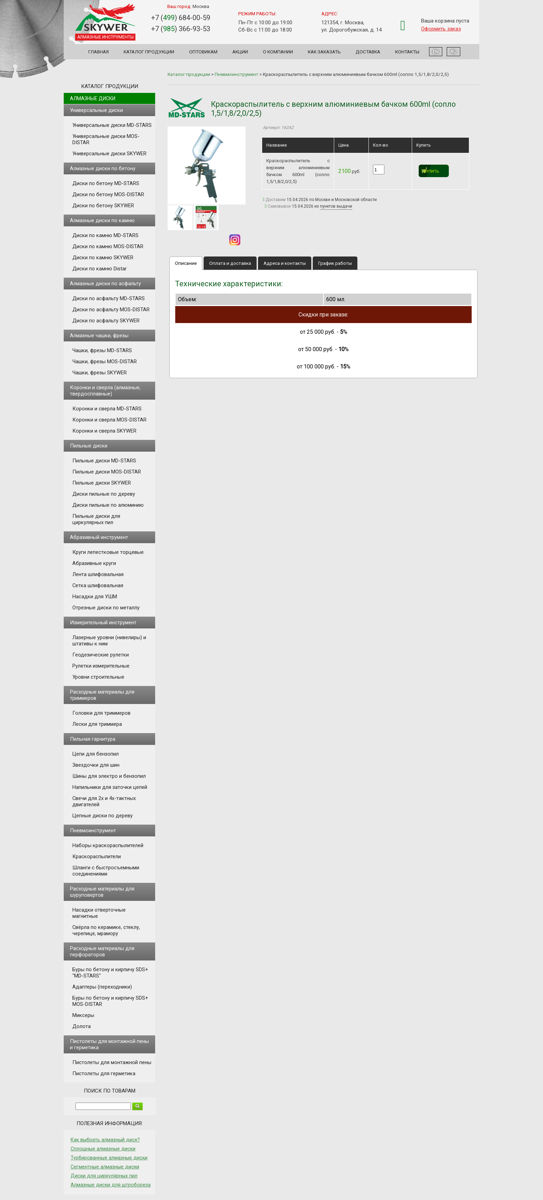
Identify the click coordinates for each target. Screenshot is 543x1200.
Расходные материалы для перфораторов (102, 951)
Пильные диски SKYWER (101, 483)
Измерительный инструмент (103, 622)
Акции (240, 51)
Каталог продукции (149, 51)
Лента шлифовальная (98, 574)
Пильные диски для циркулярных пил (96, 519)
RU (453, 51)
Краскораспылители (96, 856)
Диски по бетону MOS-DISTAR (108, 194)
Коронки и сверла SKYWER (104, 431)
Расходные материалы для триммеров (102, 695)
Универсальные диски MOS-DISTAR (106, 139)
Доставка (368, 51)
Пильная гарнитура (92, 739)
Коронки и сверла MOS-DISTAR (109, 420)
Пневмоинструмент (93, 830)
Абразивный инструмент (99, 537)
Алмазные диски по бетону (102, 168)
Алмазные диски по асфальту (105, 283)
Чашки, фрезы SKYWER (99, 372)
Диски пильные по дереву (103, 494)
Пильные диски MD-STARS (104, 461)
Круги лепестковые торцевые (108, 552)
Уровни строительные (98, 677)
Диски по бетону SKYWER (103, 205)
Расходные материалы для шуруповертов (102, 892)
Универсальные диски (96, 110)
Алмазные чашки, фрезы (99, 335)
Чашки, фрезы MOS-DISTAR (104, 361)
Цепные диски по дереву (102, 815)
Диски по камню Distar (99, 269)
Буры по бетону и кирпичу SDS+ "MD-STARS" (110, 972)
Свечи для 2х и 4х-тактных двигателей (104, 801)
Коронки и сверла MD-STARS (107, 409)
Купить (431, 171)
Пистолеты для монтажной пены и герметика (109, 1044)
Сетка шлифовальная (97, 585)
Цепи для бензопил (95, 754)
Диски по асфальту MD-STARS (108, 298)
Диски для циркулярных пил (104, 1176)
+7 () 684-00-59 (180, 18)
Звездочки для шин (95, 765)
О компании (278, 51)
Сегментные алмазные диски (105, 1166)
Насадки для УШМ (94, 596)
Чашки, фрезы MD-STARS (102, 350)
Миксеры (83, 1015)
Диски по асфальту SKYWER (106, 321)
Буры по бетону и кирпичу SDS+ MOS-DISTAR (110, 1001)
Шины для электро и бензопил (109, 776)
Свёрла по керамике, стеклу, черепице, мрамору (106, 930)
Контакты (407, 51)
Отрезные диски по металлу (106, 608)
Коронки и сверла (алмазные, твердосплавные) (105, 390)
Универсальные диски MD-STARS (112, 125)
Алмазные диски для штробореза (111, 1185)
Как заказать (324, 51)
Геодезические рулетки (100, 655)
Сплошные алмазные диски (103, 1148)
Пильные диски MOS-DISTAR (106, 472)
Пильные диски (88, 446)
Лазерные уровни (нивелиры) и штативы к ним (109, 640)
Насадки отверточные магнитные (99, 913)
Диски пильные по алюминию (108, 505)
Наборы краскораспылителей (107, 845)
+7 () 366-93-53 (180, 29)
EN (435, 51)
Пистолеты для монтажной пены (111, 1062)
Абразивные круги (94, 563)
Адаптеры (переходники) (102, 987)
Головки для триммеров (101, 713)
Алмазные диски (92, 98)
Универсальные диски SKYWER (109, 153)
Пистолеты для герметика (103, 1073)
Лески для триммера (97, 724)
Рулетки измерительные (101, 666)
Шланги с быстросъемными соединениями (105, 870)
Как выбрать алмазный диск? (105, 1139)
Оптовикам (203, 51)
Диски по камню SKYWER (102, 257)
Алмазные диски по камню (102, 220)
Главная (98, 51)
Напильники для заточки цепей (109, 787)
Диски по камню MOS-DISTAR (107, 246)
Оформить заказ (441, 29)
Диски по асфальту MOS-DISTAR (111, 309)
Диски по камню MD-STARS (105, 235)
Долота (81, 1026)
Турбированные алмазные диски (109, 1157)
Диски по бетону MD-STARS (105, 183)
